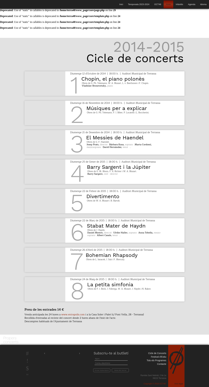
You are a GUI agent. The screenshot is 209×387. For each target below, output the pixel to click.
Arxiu (168, 4)
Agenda (191, 4)
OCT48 (157, 4)
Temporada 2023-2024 (138, 4)
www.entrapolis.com (73, 315)
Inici (121, 4)
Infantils (179, 4)
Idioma (203, 4)
